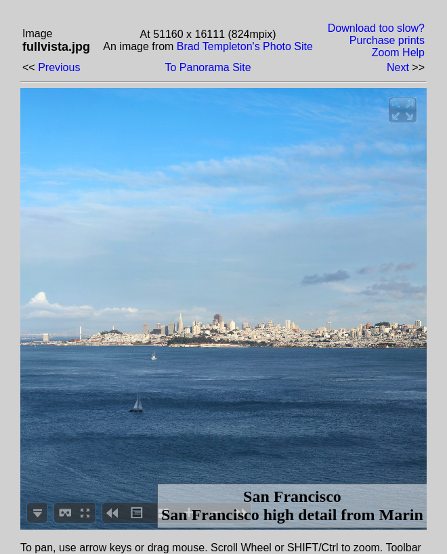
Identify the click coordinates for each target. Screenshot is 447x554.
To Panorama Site (208, 67)
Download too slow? (376, 28)
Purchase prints (387, 40)
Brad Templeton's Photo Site (245, 46)
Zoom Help (398, 52)
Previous (59, 67)
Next (398, 67)
